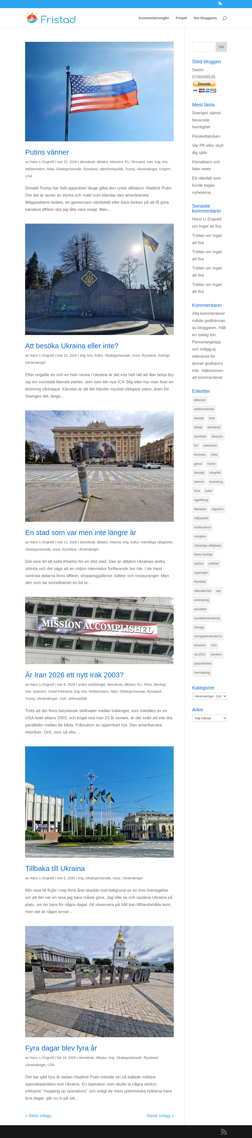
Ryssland (90, 169)
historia (115, 542)
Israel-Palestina (60, 691)
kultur (98, 355)
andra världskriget (91, 684)
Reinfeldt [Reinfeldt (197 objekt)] (200, 582)
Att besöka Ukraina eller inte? (71, 346)
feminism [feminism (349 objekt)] (200, 454)
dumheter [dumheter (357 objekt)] (200, 436)
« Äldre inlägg (38, 1115)
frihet (148, 684)
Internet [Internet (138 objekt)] (199, 482)
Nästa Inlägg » (160, 1115)
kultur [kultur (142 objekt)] (208, 491)
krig (157, 162)
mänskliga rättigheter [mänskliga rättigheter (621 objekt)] (207, 545)
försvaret (138, 162)
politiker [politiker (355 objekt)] (214, 563)
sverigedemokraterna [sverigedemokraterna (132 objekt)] (208, 636)
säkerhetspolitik (111, 169)
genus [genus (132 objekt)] (198, 464)
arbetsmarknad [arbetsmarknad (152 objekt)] (204, 409)
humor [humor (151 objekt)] (211, 464)
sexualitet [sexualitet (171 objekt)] (200, 609)
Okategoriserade (69, 169)
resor (136, 355)
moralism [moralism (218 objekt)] (200, 536)
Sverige (163, 355)
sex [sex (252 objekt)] (218, 591)
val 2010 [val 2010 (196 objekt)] (199, 654)
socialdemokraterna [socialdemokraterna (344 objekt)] (207, 618)
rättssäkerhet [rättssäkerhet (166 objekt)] (202, 591)
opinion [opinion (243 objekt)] (199, 563)
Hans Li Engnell (42, 162)
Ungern (164, 169)
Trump (130, 169)
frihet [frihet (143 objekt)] (214, 454)
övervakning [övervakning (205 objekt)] (202, 672)
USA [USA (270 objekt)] (214, 645)
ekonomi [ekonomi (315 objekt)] (217, 436)
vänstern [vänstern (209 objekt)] (216, 654)
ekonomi (116, 162)
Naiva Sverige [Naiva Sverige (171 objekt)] (203, 554)
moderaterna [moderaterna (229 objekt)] (202, 527)
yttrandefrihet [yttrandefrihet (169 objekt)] (202, 663)
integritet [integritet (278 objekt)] (215, 472)
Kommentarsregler (154, 18)
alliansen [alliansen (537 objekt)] (200, 400)
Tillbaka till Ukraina (55, 868)
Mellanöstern (35, 169)
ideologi (159, 684)
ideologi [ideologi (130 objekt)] (199, 472)
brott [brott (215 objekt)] (212, 418)
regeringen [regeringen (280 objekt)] (201, 572)
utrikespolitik (77, 699)
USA (28, 176)
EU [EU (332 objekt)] (196, 445)
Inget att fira (210, 226)
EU (127, 162)
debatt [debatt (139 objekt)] (198, 427)
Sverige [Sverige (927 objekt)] (199, 627)
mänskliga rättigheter (156, 542)
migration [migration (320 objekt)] (218, 509)
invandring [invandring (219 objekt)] (216, 482)
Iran (150, 162)
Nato (50, 169)
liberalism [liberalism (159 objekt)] (200, 509)
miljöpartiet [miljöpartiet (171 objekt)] (201, 518)
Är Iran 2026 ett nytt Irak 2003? (74, 675)
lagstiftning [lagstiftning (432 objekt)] (201, 500)
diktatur (102, 162)
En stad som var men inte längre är (80, 532)
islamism (39, 691)
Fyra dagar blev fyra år (61, 1048)
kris (165, 162)
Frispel (181, 18)
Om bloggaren (205, 18)
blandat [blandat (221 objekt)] (199, 418)
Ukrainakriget (147, 169)
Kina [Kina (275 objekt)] (197, 491)
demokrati (87, 162)
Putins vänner (47, 152)
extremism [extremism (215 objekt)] (210, 445)
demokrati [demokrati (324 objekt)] (213, 427)
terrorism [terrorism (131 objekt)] (200, 645)
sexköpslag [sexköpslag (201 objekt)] (201, 600)
